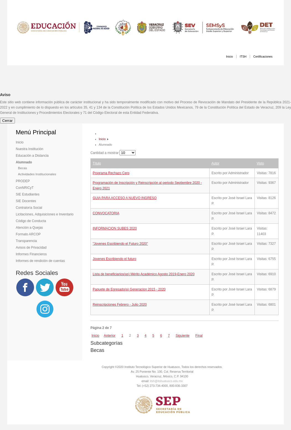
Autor (215, 163)
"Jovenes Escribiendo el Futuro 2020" (120, 244)
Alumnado (24, 162)
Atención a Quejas (29, 228)
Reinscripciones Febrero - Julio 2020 (120, 305)
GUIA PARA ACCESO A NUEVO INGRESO (125, 198)
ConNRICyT (25, 188)
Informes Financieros (31, 254)
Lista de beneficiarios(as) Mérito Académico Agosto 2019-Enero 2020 (143, 274)
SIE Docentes (26, 201)
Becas (22, 168)
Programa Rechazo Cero (111, 173)
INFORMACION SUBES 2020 (115, 228)
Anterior (109, 336)
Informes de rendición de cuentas (40, 261)
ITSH (243, 56)
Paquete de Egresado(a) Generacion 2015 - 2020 (129, 289)
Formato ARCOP (28, 234)
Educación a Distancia (32, 156)
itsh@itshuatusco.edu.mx (166, 381)
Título (97, 163)
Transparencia (26, 241)
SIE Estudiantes (27, 194)
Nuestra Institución (29, 149)
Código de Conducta (31, 221)
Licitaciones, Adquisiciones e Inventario (45, 214)
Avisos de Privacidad (31, 247)
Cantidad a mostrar (104, 153)
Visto (260, 163)
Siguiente (182, 336)
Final (198, 336)
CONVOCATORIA (106, 213)
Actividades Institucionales (37, 174)
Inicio (229, 56)
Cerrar (7, 121)
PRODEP (23, 181)
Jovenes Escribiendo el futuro (114, 259)
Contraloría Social (29, 208)
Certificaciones (262, 56)
